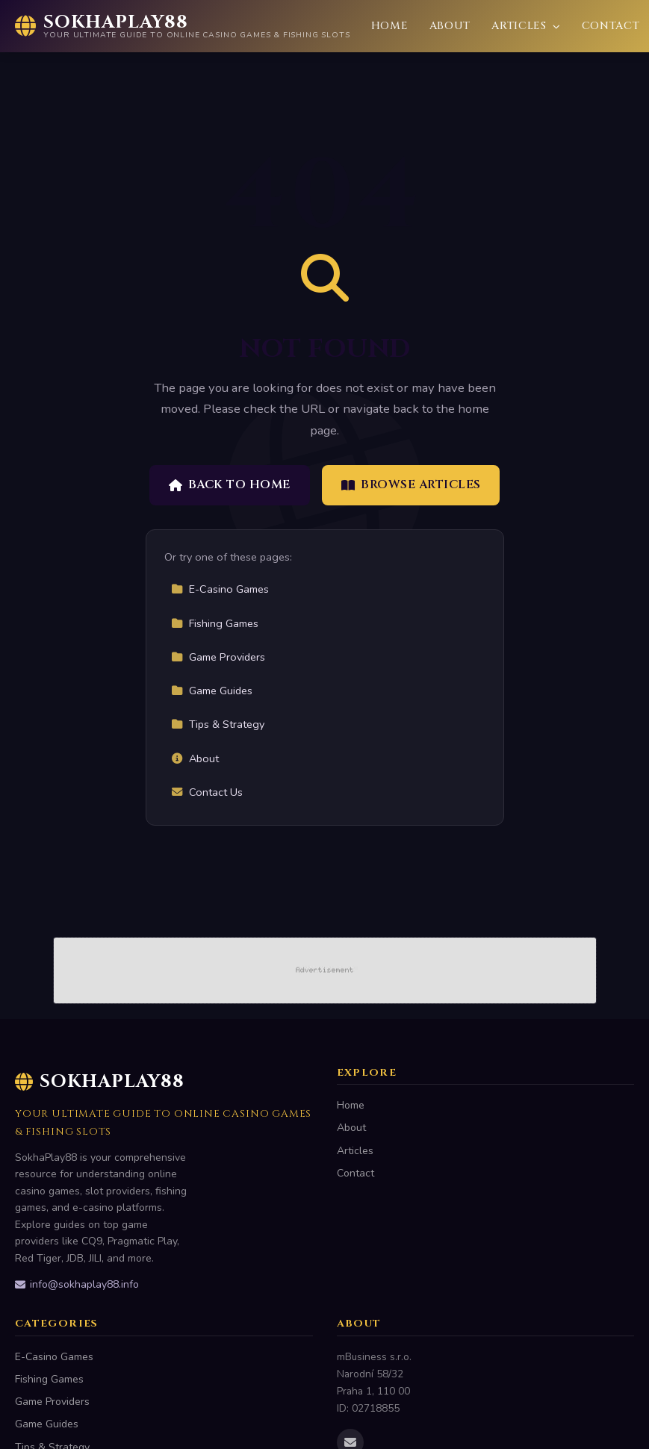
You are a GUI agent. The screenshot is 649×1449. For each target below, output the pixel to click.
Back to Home (230, 484)
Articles (525, 26)
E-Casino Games (220, 589)
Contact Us (207, 792)
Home (390, 26)
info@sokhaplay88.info (77, 1284)
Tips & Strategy (217, 724)
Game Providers (218, 656)
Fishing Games (214, 623)
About (450, 26)
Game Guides (211, 690)
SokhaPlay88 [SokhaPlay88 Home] (99, 1082)
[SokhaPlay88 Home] (182, 26)
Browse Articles (411, 484)
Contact (611, 26)
